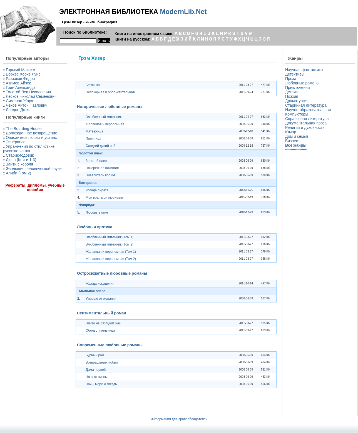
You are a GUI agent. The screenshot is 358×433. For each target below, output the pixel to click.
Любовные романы (302, 83)
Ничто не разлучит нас (103, 323)
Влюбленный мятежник (103, 117)
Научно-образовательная (308, 109)
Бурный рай (95, 355)
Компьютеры (296, 114)
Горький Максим (20, 69)
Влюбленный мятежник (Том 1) (109, 237)
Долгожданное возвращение (31, 133)
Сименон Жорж (20, 101)
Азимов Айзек (18, 83)
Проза (290, 78)
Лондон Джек (17, 109)
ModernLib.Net (183, 11)
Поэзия (291, 96)
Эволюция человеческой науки (33, 168)
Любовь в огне (97, 212)
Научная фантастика (304, 69)
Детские (292, 92)
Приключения (297, 87)
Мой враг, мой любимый (104, 197)
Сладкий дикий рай (100, 146)
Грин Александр (20, 87)
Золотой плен (96, 161)
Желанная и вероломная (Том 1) (111, 252)
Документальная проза (306, 123)
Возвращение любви (102, 362)
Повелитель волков (101, 175)
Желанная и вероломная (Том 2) (111, 259)
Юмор (290, 132)
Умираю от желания (101, 299)
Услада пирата (97, 190)
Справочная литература (307, 118)
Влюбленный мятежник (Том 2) (109, 244)
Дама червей (96, 370)
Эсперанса (16, 142)
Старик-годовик (20, 155)
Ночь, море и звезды (102, 384)
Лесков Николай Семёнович (31, 96)
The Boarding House (23, 128)
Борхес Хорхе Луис (23, 74)
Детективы (294, 74)
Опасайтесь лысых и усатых (31, 137)
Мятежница (94, 131)
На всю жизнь (96, 377)
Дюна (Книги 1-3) (21, 159)
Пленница (93, 139)
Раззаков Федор (20, 78)
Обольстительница (100, 330)
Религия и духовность (305, 127)
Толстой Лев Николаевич (28, 92)
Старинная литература (306, 105)
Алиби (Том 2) (18, 173)
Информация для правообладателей (179, 419)
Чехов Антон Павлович (26, 105)
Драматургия (297, 101)
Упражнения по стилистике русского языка (28, 148)
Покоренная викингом (102, 168)
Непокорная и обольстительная (110, 92)
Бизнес (291, 141)
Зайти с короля (19, 164)
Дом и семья (296, 136)
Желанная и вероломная (105, 124)
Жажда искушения (100, 284)
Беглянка (93, 85)
